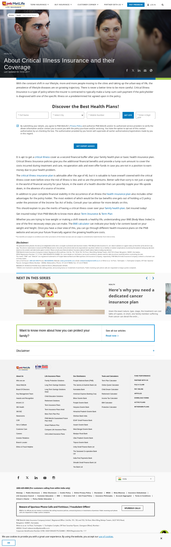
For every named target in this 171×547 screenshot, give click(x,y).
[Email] (145, 70)
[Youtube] (45, 478)
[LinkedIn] (139, 70)
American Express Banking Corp (84, 394)
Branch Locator (21, 442)
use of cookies (106, 536)
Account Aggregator (124, 496)
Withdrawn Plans (141, 407)
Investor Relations (22, 438)
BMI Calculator (107, 403)
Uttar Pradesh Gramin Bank (83, 438)
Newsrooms (20, 416)
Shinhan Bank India (80, 416)
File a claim (139, 384)
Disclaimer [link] (23, 351)
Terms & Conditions (143, 496)
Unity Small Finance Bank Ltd (83, 447)
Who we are (20, 381)
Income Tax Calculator (110, 398)
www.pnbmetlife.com (67, 261)
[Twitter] (133, 70)
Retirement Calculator (109, 394)
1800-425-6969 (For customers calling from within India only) (43, 488)
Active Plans (139, 402)
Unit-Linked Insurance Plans (55, 434)
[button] (160, 4)
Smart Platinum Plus (52, 425)
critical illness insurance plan (37, 175)
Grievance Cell (69, 496)
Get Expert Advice (85, 146)
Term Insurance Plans (52, 405)
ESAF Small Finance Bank (82, 420)
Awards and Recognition (25, 398)
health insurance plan (119, 194)
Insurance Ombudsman (137, 493)
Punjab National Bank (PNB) (83, 381)
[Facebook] (127, 70)
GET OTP (128, 115)
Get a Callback (21, 425)
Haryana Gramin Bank (81, 407)
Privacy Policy (76, 126)
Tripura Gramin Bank (80, 442)
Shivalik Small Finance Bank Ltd (84, 462)
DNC (58, 496)
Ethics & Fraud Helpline (24, 447)
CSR (18, 420)
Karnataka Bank (79, 389)
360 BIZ (19, 411)
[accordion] (85, 350)
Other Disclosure (50, 493)
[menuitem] (41, 4)
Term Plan (106, 213)
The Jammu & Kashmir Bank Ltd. (85, 385)
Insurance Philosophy (104, 496)
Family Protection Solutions (54, 381)
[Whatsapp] (151, 70)
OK (8, 543)
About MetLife (21, 385)
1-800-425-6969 (34, 261)
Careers (19, 434)
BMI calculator (81, 223)
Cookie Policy (65, 493)
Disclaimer (98, 493)
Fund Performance (142, 376)
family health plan (115, 208)
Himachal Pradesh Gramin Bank (84, 411)
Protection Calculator (109, 407)
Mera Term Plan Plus (52, 414)
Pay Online (138, 389)
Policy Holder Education (42, 499)
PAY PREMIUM (136, 4)
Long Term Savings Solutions (55, 385)
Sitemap (19, 493)
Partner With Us (141, 380)
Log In (151, 5)
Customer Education (45, 496)
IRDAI (108, 493)
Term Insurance (89, 213)
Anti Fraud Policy (85, 496)
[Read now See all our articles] (112, 336)
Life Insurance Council (25, 496)
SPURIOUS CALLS (132, 508)
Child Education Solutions (54, 396)
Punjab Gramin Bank (80, 403)
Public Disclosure (33, 493)
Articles (138, 393)
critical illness (42, 157)
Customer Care (21, 429)
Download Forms (141, 398)
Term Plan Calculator (109, 381)
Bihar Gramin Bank (80, 398)
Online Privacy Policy (82, 493)
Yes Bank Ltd (78, 467)
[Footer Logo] (23, 369)
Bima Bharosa (119, 493)
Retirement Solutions (52, 401)
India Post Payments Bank (82, 458)
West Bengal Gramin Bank (82, 429)
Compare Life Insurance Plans (55, 430)
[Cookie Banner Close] (161, 538)
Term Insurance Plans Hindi (54, 409)
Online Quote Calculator (110, 385)
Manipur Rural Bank (80, 434)
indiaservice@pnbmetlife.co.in (90, 261)
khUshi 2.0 (20, 403)
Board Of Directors (23, 389)
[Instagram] (54, 478)
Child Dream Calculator (110, 389)
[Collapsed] (154, 351)
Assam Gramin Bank (80, 425)
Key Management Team (24, 394)
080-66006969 (48, 261)
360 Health (20, 407)
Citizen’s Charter (23, 499)
